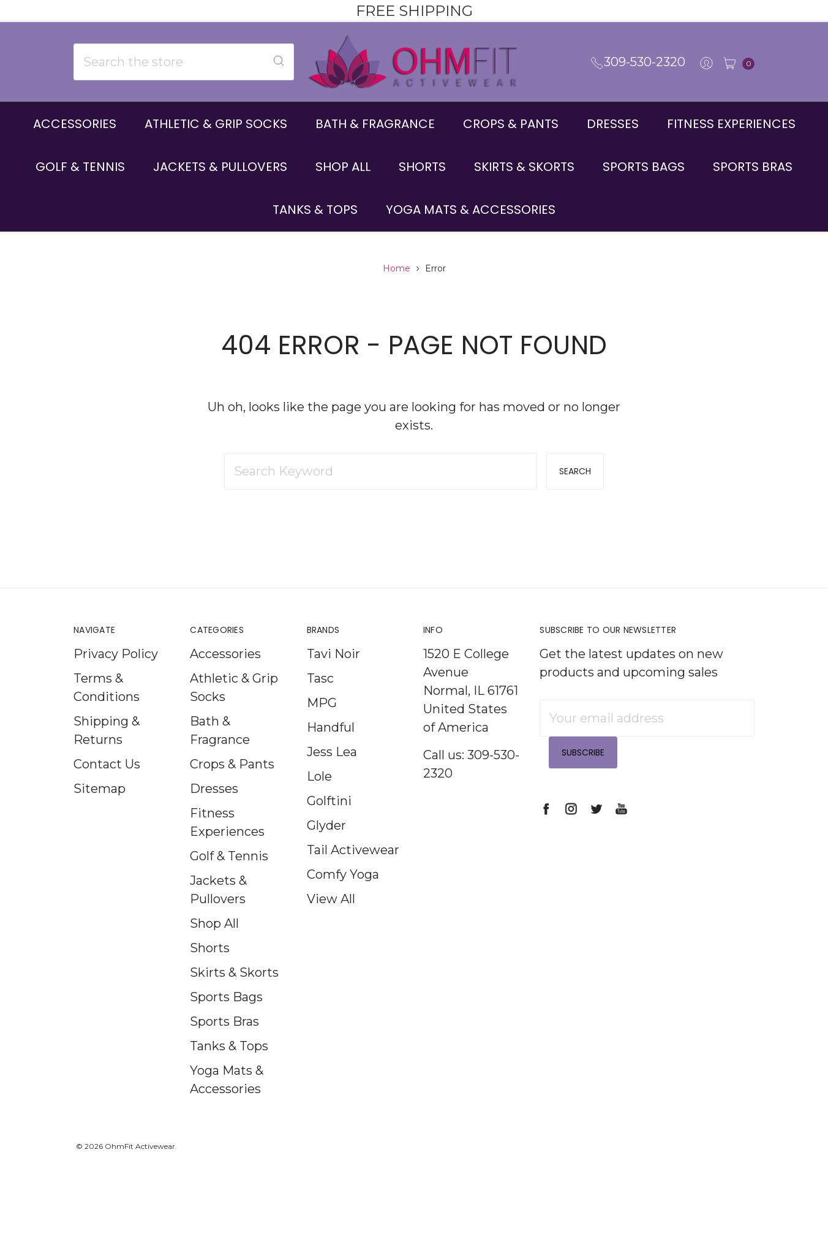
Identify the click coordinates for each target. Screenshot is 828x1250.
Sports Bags (644, 166)
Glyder (326, 846)
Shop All (343, 166)
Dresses (613, 123)
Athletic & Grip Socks (216, 123)
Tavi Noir (333, 674)
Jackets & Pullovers (220, 166)
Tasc (320, 699)
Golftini (329, 821)
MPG (322, 723)
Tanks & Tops (315, 209)
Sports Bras (752, 166)
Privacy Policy (115, 674)
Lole (319, 797)
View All (331, 919)
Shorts (422, 166)
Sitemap (99, 809)
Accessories (74, 123)
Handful (331, 748)
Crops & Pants (511, 123)
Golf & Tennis (80, 166)
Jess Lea (332, 772)
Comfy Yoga (343, 895)
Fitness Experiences (731, 123)
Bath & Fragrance (375, 123)
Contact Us (106, 785)
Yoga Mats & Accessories (470, 209)
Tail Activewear (353, 870)
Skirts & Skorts (524, 166)
